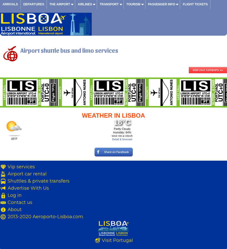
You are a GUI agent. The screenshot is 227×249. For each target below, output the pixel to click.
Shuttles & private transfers (39, 181)
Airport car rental (27, 174)
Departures (33, 4)
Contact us (20, 202)
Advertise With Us (28, 188)
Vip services (21, 167)
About (15, 209)
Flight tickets (195, 4)
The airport (59, 4)
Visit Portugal (117, 240)
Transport (109, 4)
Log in (15, 195)
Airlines (85, 4)
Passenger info (161, 4)
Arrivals (10, 4)
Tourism (133, 4)
